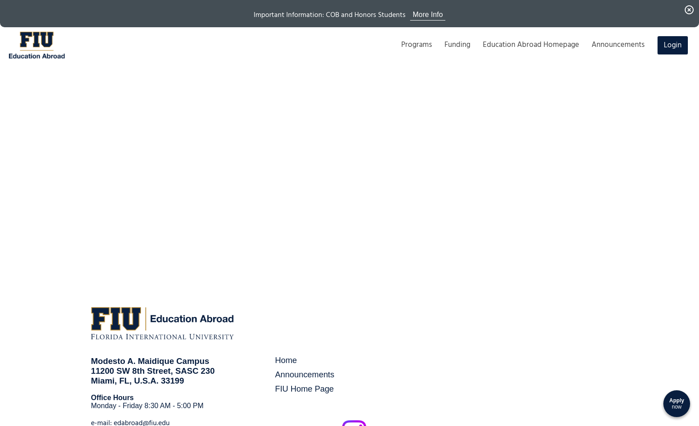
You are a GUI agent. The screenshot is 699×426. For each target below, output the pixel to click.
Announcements (304, 374)
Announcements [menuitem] (618, 44)
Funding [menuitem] (457, 44)
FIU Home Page (304, 388)
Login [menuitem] (673, 45)
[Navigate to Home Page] (37, 45)
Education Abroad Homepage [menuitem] (531, 44)
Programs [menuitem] (416, 44)
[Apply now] (676, 403)
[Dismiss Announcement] (689, 9)
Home (286, 360)
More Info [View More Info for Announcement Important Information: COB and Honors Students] (428, 14)
